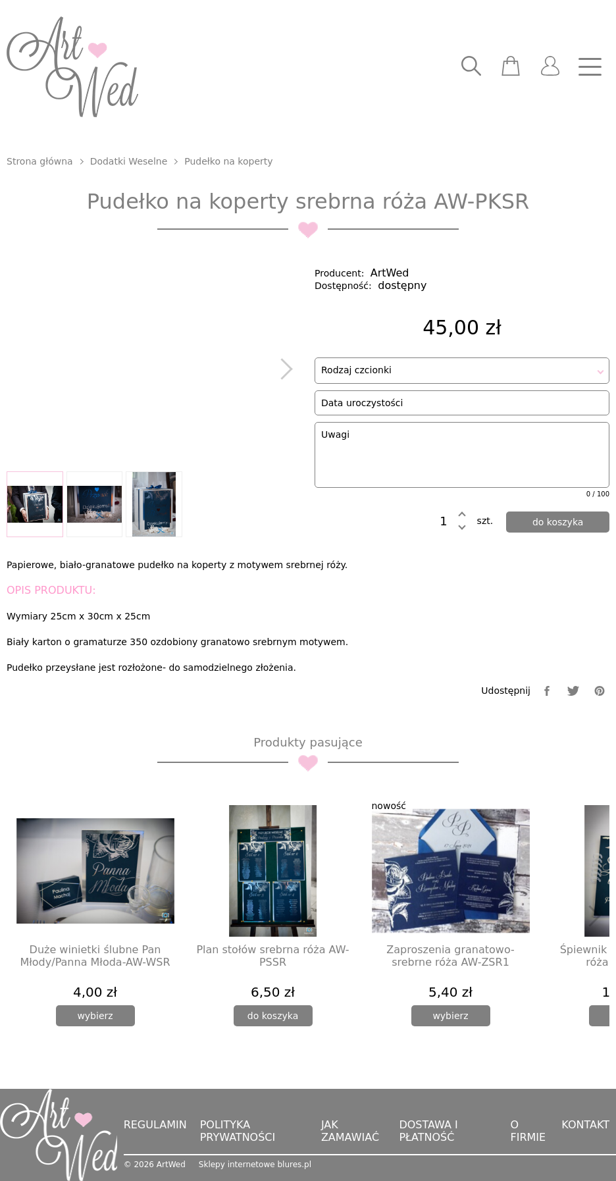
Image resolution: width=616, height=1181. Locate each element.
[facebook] (547, 691)
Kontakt (585, 1124)
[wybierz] (95, 1015)
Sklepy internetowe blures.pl (255, 1164)
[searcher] (471, 67)
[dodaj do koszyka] (557, 522)
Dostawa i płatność (428, 1130)
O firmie (528, 1130)
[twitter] (573, 691)
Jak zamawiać (350, 1130)
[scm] (510, 67)
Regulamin (155, 1124)
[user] (550, 67)
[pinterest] (599, 691)
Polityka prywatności (238, 1130)
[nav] (589, 67)
